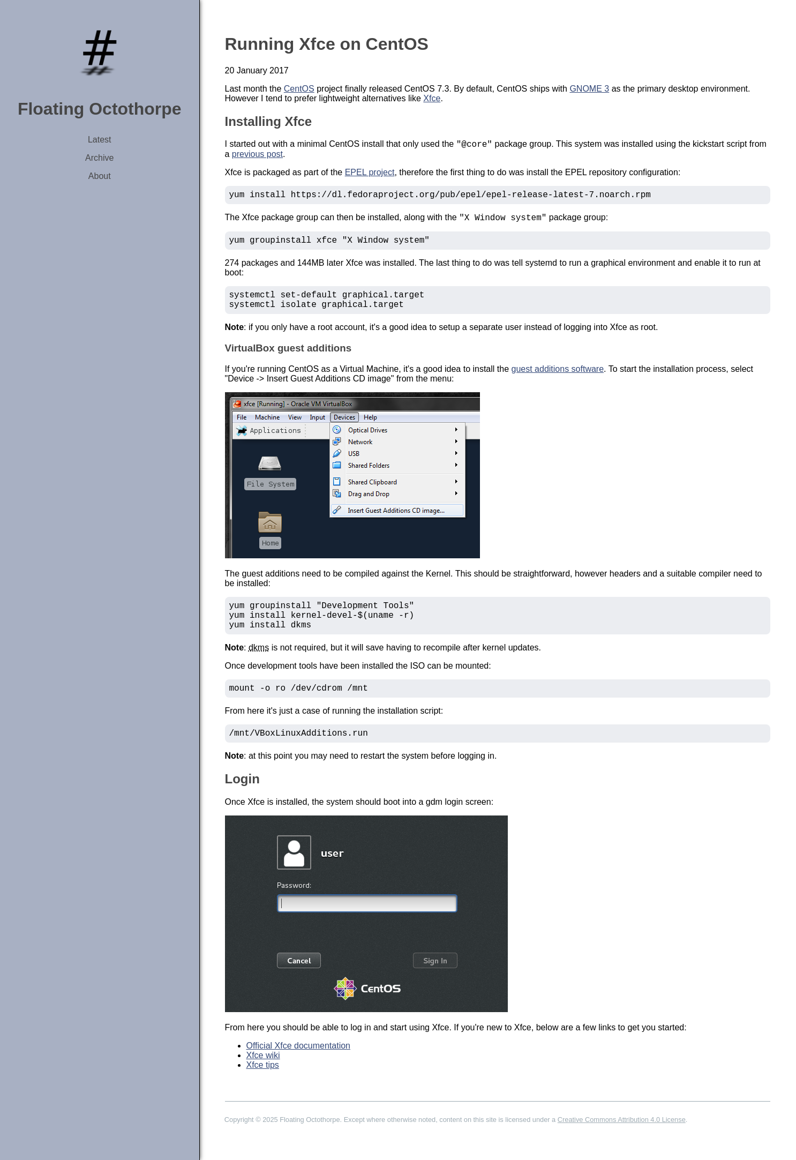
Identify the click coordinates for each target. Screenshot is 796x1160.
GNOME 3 (589, 88)
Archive (99, 157)
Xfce (431, 98)
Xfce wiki (263, 1077)
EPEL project (370, 173)
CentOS (299, 88)
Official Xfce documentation (298, 1068)
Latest (99, 139)
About (99, 176)
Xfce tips (262, 1087)
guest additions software (558, 380)
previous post (257, 155)
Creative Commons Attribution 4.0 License (622, 1142)
